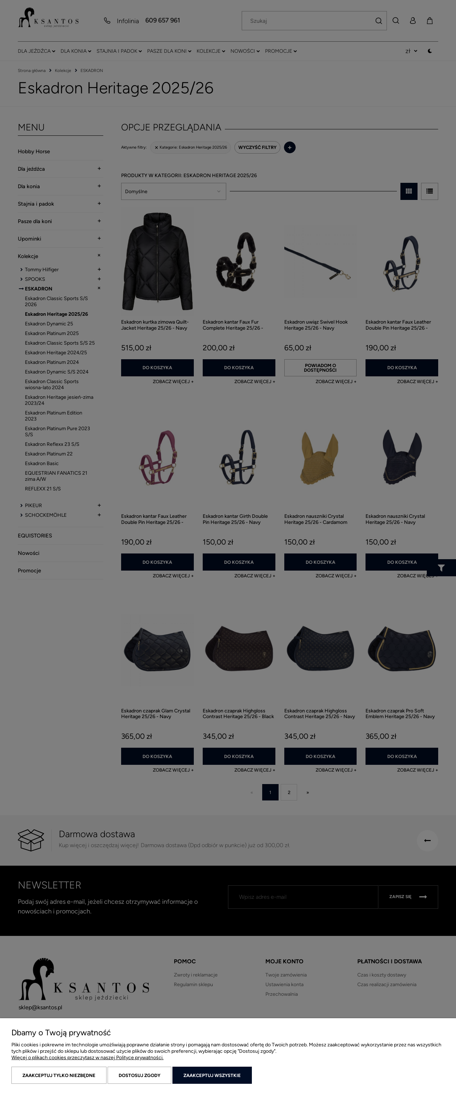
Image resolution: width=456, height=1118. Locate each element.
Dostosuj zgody (139, 1075)
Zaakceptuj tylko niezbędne (58, 1075)
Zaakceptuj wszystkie (212, 1075)
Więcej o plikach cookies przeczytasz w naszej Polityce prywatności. (87, 1058)
